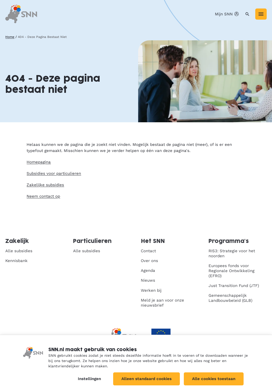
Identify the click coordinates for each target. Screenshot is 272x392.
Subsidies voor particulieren (54, 173)
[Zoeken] (247, 14)
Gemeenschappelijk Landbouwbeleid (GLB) (230, 298)
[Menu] (261, 14)
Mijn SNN (227, 14)
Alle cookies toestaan (213, 378)
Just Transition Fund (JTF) (234, 285)
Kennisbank (16, 260)
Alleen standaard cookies (146, 378)
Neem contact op (43, 196)
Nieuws (148, 280)
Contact (148, 251)
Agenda (148, 270)
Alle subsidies (18, 251)
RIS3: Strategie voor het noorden (232, 253)
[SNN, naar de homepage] (21, 14)
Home (9, 37)
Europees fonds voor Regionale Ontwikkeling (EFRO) (231, 270)
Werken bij (151, 290)
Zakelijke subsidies (45, 184)
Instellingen (89, 378)
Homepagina (39, 162)
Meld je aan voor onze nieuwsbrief (162, 303)
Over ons (149, 260)
